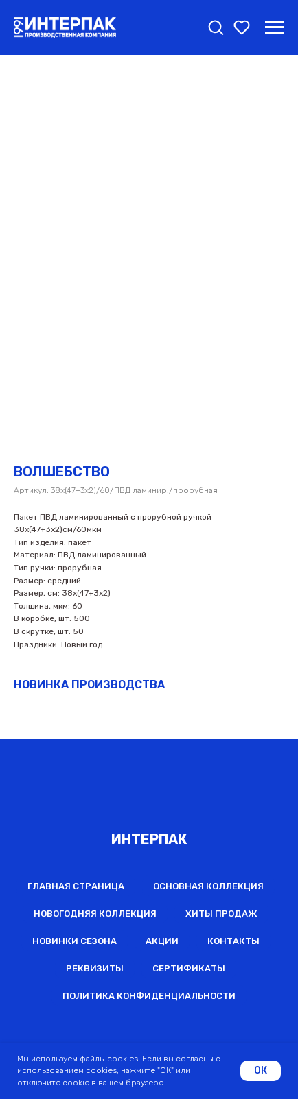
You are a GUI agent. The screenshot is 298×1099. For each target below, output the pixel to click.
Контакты (233, 941)
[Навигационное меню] (274, 27)
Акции (162, 941)
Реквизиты (95, 968)
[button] (215, 27)
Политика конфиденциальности (149, 996)
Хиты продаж (221, 913)
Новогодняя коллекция (95, 913)
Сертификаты (188, 968)
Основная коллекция (208, 886)
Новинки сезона (74, 941)
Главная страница (75, 886)
